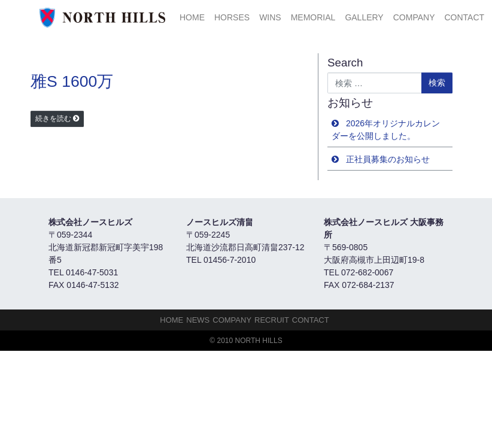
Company (414, 17)
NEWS (197, 319)
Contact (464, 17)
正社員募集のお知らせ (388, 159)
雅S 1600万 (72, 81)
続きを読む (53, 118)
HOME (192, 17)
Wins (270, 17)
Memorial (313, 17)
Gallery (364, 17)
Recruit (271, 319)
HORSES (232, 17)
